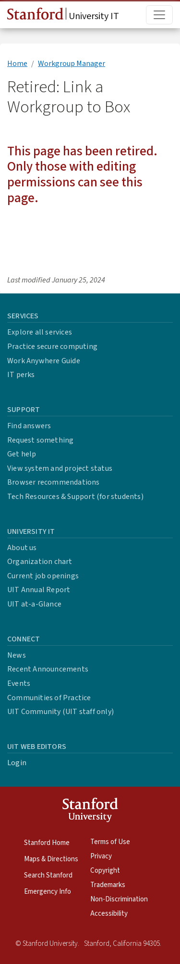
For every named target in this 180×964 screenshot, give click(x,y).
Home (17, 63)
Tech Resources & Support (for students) (75, 496)
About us (22, 547)
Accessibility (109, 914)
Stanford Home (47, 843)
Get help (21, 454)
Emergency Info (47, 892)
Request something (40, 440)
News (16, 655)
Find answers (29, 426)
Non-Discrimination (119, 899)
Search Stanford (48, 875)
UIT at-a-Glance (34, 604)
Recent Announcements (47, 669)
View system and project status (59, 468)
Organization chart (39, 561)
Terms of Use (110, 842)
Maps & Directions (51, 859)
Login (16, 763)
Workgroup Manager (71, 63)
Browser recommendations (53, 482)
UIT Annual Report (38, 590)
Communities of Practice (49, 698)
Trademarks (107, 885)
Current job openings (43, 576)
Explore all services (39, 332)
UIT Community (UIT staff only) (60, 711)
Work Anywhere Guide (43, 361)
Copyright (105, 871)
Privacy (101, 856)
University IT (63, 15)
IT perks (21, 374)
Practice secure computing (52, 346)
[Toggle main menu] (159, 14)
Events (18, 683)
